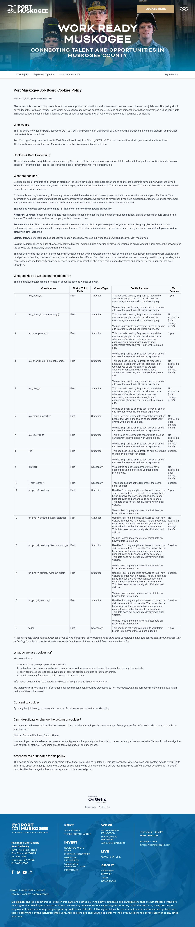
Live (105, 851)
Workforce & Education (110, 832)
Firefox (17, 735)
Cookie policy (104, 807)
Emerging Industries (71, 859)
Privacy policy (90, 807)
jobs (22, 74)
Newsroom (108, 881)
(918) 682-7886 (19, 863)
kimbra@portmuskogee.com (155, 844)
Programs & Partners (109, 838)
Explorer (37, 735)
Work (107, 825)
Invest (70, 842)
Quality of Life (111, 856)
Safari (47, 735)
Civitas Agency (40, 894)
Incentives (71, 870)
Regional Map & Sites (74, 849)
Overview (107, 870)
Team (104, 877)
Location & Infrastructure (75, 865)
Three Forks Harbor (77, 834)
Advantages (72, 830)
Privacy (14, 890)
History (106, 874)
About (107, 865)
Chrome (27, 735)
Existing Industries (77, 854)
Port (69, 825)
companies (44, 74)
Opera (55, 735)
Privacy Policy (49, 110)
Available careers (113, 843)
